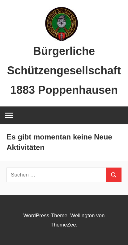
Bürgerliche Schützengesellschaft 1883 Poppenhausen (64, 70)
